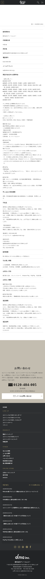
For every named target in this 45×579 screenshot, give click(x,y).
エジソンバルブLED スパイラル (11, 417)
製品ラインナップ (8, 434)
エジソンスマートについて (10, 439)
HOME (5, 407)
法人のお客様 (6, 451)
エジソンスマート (8, 422)
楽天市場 (5, 475)
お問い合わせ (6, 456)
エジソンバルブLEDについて (11, 436)
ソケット (5, 425)
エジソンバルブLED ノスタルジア (12, 420)
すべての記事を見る (34, 485)
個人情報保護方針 (8, 463)
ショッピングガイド (8, 458)
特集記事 (5, 441)
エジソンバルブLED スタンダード (12, 415)
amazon (5, 477)
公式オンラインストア (9, 472)
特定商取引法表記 (8, 461)
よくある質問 (6, 453)
